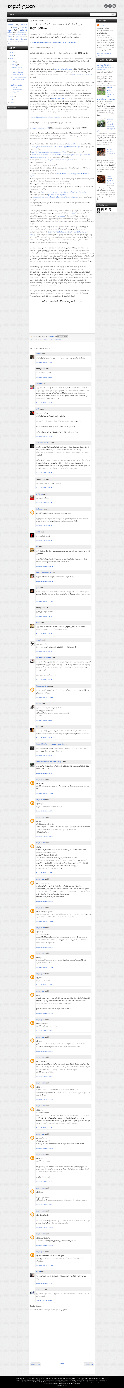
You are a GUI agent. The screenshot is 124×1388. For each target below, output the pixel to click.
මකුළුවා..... (40, 1289)
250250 (68, 232)
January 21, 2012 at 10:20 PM (44, 947)
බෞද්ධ (9, 39)
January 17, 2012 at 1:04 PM (44, 616)
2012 (12, 59)
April (13, 61)
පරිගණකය (20, 32)
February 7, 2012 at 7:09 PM (44, 1300)
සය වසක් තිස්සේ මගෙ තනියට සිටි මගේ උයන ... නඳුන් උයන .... (105, 67)
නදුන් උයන (21, 5)
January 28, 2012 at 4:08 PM (44, 1283)
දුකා (37, 587)
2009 (12, 102)
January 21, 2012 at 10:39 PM (44, 1204)
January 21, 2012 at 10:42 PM (44, 1265)
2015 (12, 56)
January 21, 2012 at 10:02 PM (44, 793)
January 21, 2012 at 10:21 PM (44, 967)
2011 (12, 96)
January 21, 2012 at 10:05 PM (44, 836)
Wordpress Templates (73, 1383)
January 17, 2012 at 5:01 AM (44, 377)
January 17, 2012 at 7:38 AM (44, 488)
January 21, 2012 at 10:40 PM (44, 1227)
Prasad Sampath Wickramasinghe (49, 762)
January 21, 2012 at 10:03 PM (44, 811)
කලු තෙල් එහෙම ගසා (50, 192)
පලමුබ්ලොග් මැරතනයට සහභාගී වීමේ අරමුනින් (57, 160)
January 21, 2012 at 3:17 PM (44, 773)
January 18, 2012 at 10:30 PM (44, 697)
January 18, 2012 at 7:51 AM (44, 680)
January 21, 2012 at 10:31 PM (44, 1099)
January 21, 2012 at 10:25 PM (44, 1030)
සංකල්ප (39, 640)
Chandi (39, 384)
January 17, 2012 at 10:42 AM (44, 566)
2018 (12, 53)
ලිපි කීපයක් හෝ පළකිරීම (57, 195)
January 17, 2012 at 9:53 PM (44, 651)
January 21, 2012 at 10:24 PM (44, 1013)
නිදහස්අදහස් (61, 216)
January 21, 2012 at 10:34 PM (44, 1128)
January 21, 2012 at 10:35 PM (44, 1148)
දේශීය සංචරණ (20, 37)
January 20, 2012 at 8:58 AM (44, 720)
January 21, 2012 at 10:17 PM (44, 901)
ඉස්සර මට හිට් (52, 232)
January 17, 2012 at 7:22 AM (44, 436)
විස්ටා (8, 43)
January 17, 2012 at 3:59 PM (44, 634)
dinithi (38, 1272)
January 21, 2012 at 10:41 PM (44, 1245)
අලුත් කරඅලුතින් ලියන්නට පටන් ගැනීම (72, 192)
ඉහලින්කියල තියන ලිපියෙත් (82, 74)
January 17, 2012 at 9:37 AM (44, 540)
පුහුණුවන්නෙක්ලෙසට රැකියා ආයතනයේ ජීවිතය (49, 152)
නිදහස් (73, 213)
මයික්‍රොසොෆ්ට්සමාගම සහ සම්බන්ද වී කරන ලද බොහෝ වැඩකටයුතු (56, 146)
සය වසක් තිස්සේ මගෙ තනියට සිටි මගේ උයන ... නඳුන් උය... (18, 80)
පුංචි (38, 727)
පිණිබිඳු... (39, 494)
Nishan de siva (42, 686)
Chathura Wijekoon (43, 658)
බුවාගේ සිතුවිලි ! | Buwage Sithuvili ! (50, 744)
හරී (37, 409)
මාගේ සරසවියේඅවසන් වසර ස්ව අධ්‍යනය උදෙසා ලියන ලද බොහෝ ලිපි (57, 154)
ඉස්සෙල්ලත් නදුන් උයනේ (63, 69)
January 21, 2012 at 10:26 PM (44, 1051)
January (14, 65)
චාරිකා (9, 37)
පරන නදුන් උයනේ (74, 144)
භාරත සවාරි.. (19, 39)
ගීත (26, 39)
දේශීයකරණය (20, 34)
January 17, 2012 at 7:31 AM (44, 472)
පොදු (10, 24)
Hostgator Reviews (62, 1385)
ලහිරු (38, 532)
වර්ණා (38, 704)
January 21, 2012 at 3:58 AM (44, 738)
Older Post (89, 1364)
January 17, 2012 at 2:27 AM (44, 362)
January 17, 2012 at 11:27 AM (44, 601)
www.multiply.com (57, 98)
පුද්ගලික (10, 34)
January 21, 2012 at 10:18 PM (44, 921)
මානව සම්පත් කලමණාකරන (17, 41)
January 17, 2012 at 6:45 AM (44, 403)
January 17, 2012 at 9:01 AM (44, 525)
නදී (37, 547)
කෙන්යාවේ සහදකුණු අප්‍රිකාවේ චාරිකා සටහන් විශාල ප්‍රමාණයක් (56, 197)
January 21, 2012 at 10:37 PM (44, 1181)
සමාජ (24, 24)
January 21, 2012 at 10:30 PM (44, 1076)
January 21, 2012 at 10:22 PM (44, 985)
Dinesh (39, 354)
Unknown (39, 509)
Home (12, 14)
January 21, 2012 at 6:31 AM (44, 755)
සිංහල (15, 28)
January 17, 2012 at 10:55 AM (44, 581)
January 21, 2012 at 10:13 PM (44, 873)
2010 (12, 99)
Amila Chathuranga (43, 572)
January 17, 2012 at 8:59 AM (44, 502)
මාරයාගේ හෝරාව (43, 443)
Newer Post (35, 1364)
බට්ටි (38, 623)
